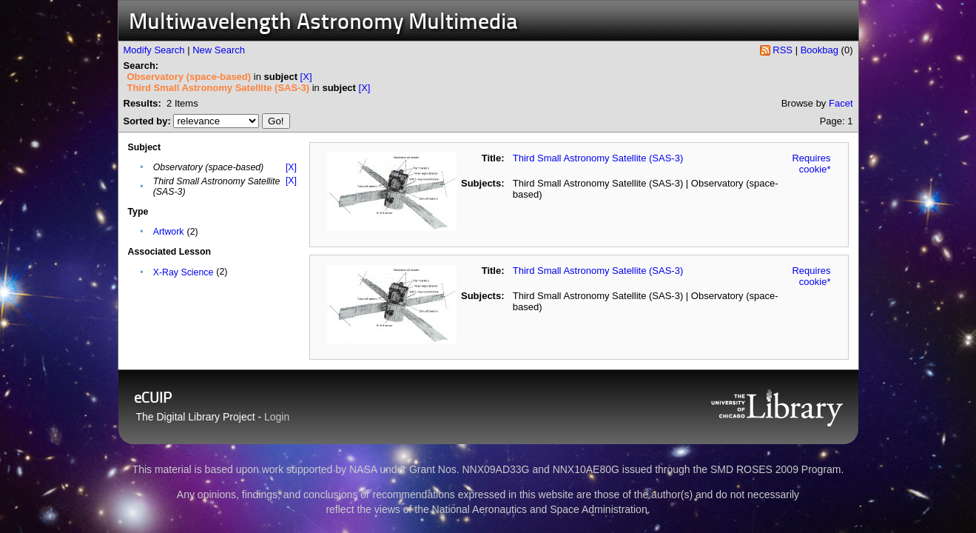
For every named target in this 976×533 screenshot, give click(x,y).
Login (276, 417)
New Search (218, 50)
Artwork (168, 232)
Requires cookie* (811, 163)
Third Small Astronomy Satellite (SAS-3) (598, 158)
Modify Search (154, 50)
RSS (782, 50)
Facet (841, 103)
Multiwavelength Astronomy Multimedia (323, 23)
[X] (306, 76)
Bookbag (819, 50)
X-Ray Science (183, 272)
